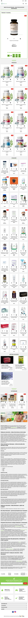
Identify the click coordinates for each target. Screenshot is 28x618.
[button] (25, 1)
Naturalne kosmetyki (18, 526)
